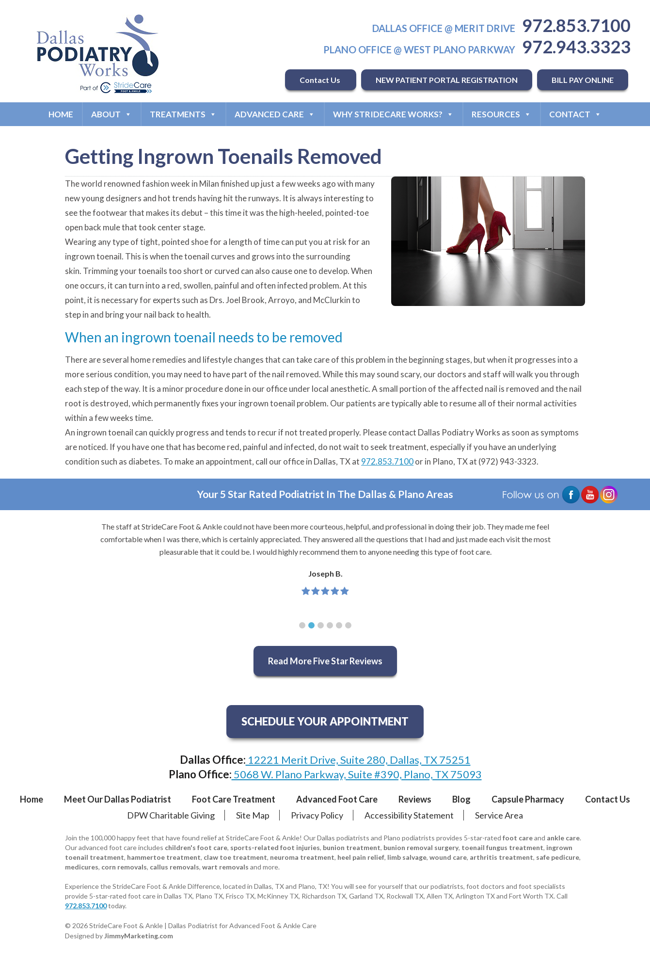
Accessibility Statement (409, 815)
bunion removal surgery (421, 847)
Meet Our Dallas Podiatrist (117, 799)
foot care (518, 838)
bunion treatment (351, 847)
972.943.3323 (576, 46)
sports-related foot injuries (275, 847)
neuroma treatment (302, 857)
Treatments (183, 114)
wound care (448, 857)
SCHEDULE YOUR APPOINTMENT (325, 721)
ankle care (563, 838)
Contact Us (321, 79)
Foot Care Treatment (233, 799)
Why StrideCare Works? (393, 114)
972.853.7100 (576, 25)
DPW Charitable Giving (171, 815)
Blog (461, 799)
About (111, 114)
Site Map (253, 815)
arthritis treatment (501, 857)
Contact (575, 114)
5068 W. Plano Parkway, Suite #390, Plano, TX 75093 (357, 774)
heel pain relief (360, 857)
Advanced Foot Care (337, 799)
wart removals (225, 867)
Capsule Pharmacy (527, 799)
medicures (81, 867)
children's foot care (196, 847)
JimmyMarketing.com (138, 936)
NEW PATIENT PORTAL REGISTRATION (447, 79)
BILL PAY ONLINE (583, 79)
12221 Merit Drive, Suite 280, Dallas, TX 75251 (358, 759)
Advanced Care (275, 114)
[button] (302, 625)
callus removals (174, 867)
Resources (501, 114)
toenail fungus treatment (502, 847)
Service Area (499, 815)
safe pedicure (557, 857)
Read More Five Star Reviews (325, 661)
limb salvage (407, 857)
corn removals (124, 867)
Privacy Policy (317, 815)
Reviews (414, 799)
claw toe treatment (235, 857)
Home (60, 114)
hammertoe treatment (164, 857)
